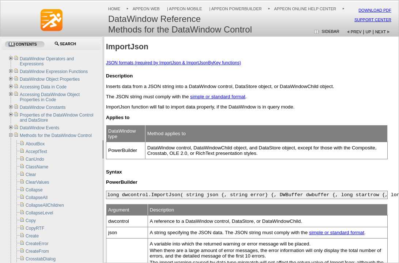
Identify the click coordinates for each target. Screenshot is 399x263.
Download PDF (374, 10)
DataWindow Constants (42, 107)
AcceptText (36, 151)
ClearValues (37, 182)
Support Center (372, 20)
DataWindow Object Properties (50, 79)
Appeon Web (146, 9)
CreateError (37, 243)
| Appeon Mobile (184, 9)
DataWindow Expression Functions (54, 71)
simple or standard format (217, 96)
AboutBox (35, 143)
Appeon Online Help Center (305, 9)
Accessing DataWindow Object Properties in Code (50, 97)
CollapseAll (37, 197)
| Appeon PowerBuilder (235, 9)
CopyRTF (35, 228)
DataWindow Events (39, 127)
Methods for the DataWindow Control (56, 135)
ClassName (37, 166)
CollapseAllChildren (45, 205)
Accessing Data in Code (43, 86)
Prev (356, 32)
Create (32, 236)
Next (380, 32)
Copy (31, 220)
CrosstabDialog (41, 259)
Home (114, 9)
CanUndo (35, 159)
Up (368, 32)
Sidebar (330, 31)
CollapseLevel (39, 213)
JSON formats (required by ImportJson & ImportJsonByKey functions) (173, 62)
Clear (31, 174)
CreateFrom (37, 251)
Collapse (34, 190)
